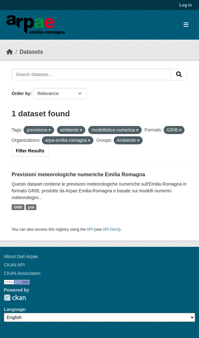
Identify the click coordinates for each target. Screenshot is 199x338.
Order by (21, 93)
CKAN (15, 297)
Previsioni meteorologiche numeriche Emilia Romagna (78, 174)
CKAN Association (22, 273)
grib (31, 207)
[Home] (9, 52)
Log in (185, 5)
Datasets (31, 52)
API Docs (111, 229)
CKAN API (14, 264)
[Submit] (179, 74)
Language (14, 309)
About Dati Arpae (21, 256)
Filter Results (30, 150)
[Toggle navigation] (186, 25)
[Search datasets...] (91, 74)
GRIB (18, 207)
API (90, 229)
